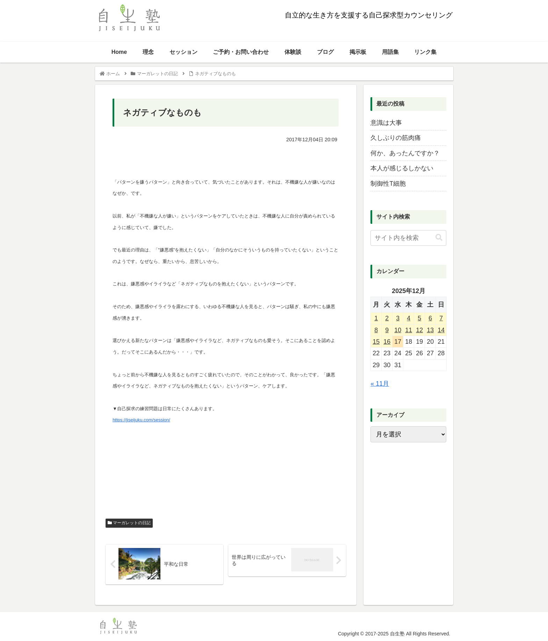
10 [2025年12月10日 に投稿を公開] (397, 330)
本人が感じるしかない (401, 168)
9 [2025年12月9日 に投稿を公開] (387, 330)
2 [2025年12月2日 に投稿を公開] (387, 318)
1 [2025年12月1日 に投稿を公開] (376, 318)
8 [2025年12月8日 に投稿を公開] (376, 330)
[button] (439, 238)
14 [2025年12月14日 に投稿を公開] (441, 330)
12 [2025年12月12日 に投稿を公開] (419, 330)
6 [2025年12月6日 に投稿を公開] (430, 318)
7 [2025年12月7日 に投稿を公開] (441, 318)
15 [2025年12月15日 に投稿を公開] (376, 341)
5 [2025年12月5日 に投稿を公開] (419, 318)
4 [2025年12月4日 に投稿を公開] (408, 318)
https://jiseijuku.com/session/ (141, 419)
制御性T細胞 (388, 183)
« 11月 (379, 383)
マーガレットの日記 (129, 522)
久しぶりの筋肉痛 (395, 137)
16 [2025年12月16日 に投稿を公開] (386, 341)
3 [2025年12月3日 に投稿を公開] (397, 318)
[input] (408, 238)
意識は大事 (386, 122)
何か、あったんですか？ (405, 153)
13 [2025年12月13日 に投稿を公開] (430, 330)
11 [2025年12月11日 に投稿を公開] (408, 330)
